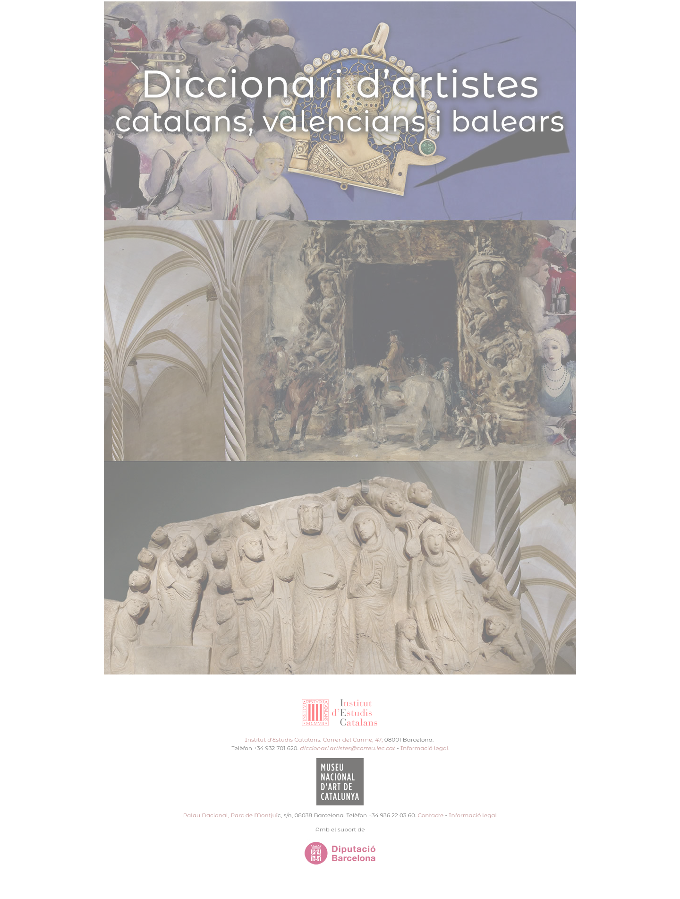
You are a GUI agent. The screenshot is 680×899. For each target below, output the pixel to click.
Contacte (430, 815)
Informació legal (424, 748)
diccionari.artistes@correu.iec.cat (347, 748)
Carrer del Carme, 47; (353, 739)
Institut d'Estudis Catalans (282, 739)
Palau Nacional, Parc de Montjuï (230, 815)
